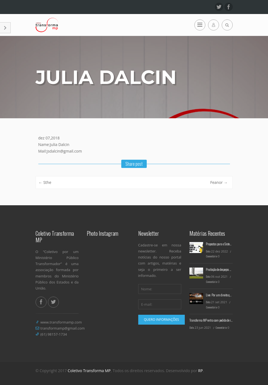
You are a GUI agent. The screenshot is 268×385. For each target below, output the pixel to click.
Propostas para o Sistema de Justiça (225, 243)
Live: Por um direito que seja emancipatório (230, 295)
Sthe (45, 182)
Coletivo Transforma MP (89, 370)
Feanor (218, 182)
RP (200, 370)
